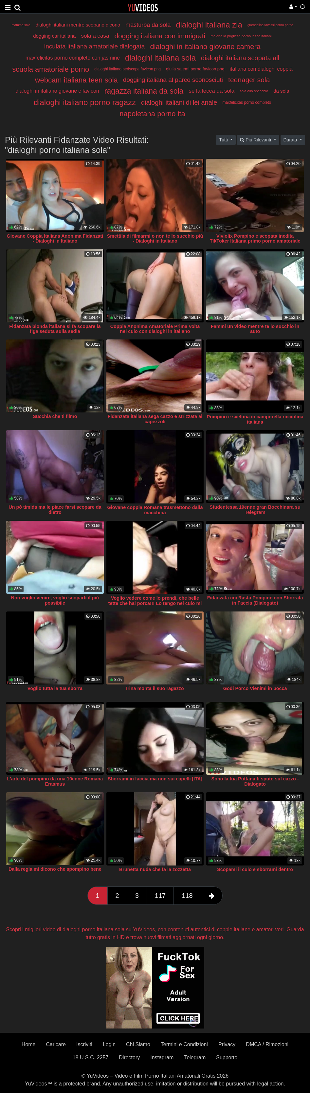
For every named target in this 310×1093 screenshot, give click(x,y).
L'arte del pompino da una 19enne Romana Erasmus (55, 781)
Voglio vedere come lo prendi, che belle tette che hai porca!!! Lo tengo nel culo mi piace (155, 603)
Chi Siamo (138, 1044)
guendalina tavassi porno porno (270, 25)
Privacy (226, 1044)
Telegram (195, 1057)
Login (109, 1044)
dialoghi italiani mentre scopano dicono (78, 24)
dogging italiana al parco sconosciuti (173, 79)
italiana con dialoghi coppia (260, 69)
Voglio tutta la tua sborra (54, 688)
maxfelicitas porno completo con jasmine (73, 58)
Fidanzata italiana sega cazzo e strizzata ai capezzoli (155, 419)
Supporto (226, 1057)
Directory (129, 1057)
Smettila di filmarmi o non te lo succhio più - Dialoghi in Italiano (155, 238)
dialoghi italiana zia (209, 24)
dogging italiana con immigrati (159, 36)
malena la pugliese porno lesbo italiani (241, 36)
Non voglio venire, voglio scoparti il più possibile (55, 600)
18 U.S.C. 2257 (90, 1057)
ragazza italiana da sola (144, 91)
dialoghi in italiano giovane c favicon (57, 91)
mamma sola (20, 25)
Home (29, 1044)
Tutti (224, 139)
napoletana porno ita (152, 114)
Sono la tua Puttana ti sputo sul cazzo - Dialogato (255, 781)
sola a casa (95, 36)
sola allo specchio (254, 91)
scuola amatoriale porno (50, 69)
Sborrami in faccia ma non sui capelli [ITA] (155, 778)
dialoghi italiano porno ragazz (85, 102)
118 (187, 895)
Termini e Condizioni (184, 1044)
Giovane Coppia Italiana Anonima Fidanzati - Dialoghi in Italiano (55, 238)
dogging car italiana (54, 36)
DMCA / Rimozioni (267, 1044)
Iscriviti (84, 1044)
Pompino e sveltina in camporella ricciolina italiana (255, 419)
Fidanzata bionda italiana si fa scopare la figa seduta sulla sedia (54, 329)
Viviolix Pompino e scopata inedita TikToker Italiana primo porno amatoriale (255, 238)
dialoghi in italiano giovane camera (205, 47)
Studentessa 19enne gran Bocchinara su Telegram (255, 509)
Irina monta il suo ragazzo (155, 688)
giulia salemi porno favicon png (195, 68)
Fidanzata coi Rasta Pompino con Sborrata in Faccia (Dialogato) (255, 600)
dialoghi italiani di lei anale (179, 102)
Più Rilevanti (256, 139)
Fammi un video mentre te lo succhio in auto (255, 329)
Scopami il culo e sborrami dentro (255, 869)
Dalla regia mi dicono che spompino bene (55, 869)
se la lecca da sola (211, 91)
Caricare (56, 1044)
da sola (281, 91)
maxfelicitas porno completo (246, 102)
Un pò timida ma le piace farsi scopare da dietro (55, 509)
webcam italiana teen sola (76, 80)
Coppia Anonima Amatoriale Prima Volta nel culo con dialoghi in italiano (155, 329)
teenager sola (249, 79)
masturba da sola (148, 25)
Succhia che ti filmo (55, 416)
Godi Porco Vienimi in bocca (255, 688)
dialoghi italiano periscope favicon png (127, 69)
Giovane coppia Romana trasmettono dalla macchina (155, 510)
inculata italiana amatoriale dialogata (94, 46)
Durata (291, 139)
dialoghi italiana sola (160, 57)
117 (160, 895)
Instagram (161, 1057)
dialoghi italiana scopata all (240, 58)
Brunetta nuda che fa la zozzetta (155, 869)
